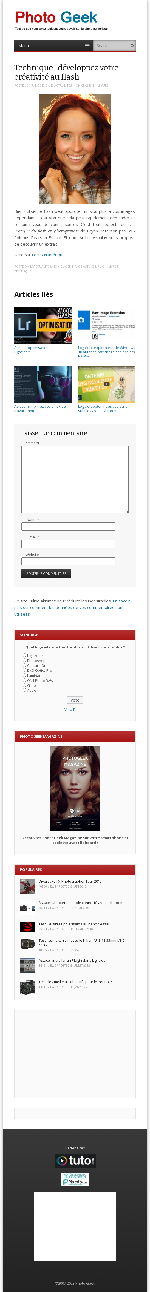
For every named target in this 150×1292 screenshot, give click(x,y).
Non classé (82, 85)
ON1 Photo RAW (40, 680)
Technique (22, 271)
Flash (102, 266)
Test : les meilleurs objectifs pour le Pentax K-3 (77, 981)
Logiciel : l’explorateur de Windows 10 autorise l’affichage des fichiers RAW (106, 349)
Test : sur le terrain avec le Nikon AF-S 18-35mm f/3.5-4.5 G (82, 943)
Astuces (89, 266)
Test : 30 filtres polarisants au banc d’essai (74, 923)
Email (33, 537)
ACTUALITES (63, 85)
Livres (113, 266)
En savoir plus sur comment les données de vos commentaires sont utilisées (72, 607)
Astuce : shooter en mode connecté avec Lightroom (81, 902)
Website (32, 554)
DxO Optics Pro (39, 670)
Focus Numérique (48, 254)
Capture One (38, 665)
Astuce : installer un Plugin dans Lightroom (74, 960)
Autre (31, 690)
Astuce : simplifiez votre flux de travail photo (43, 406)
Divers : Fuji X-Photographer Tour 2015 (70, 881)
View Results (75, 709)
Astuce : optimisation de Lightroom (43, 347)
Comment (31, 442)
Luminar (34, 675)
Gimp (31, 685)
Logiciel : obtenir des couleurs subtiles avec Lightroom (106, 406)
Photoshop (36, 660)
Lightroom (35, 655)
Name (33, 519)
